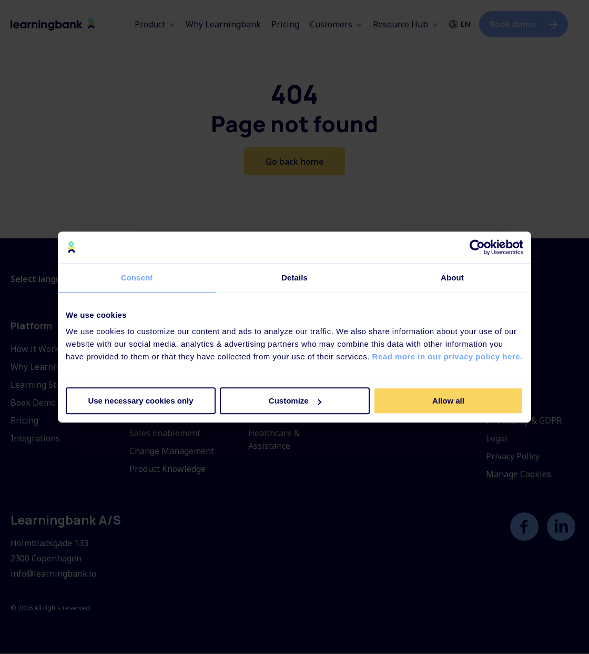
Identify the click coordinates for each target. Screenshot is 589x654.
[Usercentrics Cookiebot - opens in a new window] (477, 247)
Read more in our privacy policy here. (447, 356)
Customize (295, 400)
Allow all (448, 400)
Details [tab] (294, 277)
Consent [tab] (137, 277)
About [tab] (452, 277)
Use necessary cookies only (140, 400)
